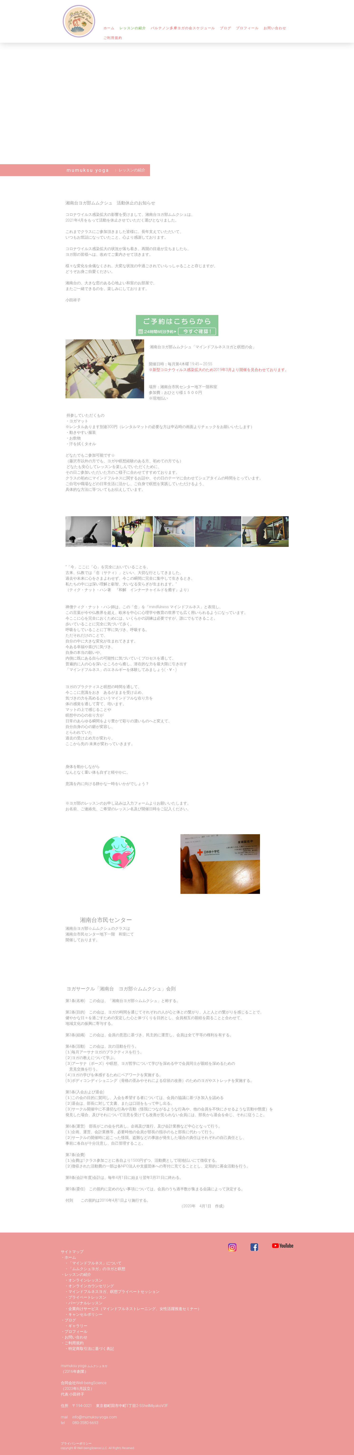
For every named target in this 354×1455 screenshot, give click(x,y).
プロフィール (247, 28)
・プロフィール (74, 1331)
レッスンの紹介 (132, 28)
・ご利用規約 (72, 1343)
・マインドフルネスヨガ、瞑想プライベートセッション (110, 1291)
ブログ (225, 28)
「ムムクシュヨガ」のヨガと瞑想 (96, 1269)
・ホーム (68, 1257)
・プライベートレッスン (85, 1297)
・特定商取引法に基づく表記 (89, 1348)
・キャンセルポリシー (82, 1314)
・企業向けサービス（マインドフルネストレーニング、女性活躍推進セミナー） (133, 1308)
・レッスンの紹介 (78, 1274)
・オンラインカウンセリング (89, 1286)
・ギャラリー (76, 1326)
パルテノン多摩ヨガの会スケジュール (183, 28)
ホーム (109, 28)
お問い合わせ (275, 28)
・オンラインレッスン (84, 1280)
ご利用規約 (113, 38)
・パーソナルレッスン (82, 1303)
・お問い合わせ (74, 1337)
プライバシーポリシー (76, 1443)
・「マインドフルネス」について (91, 1263)
